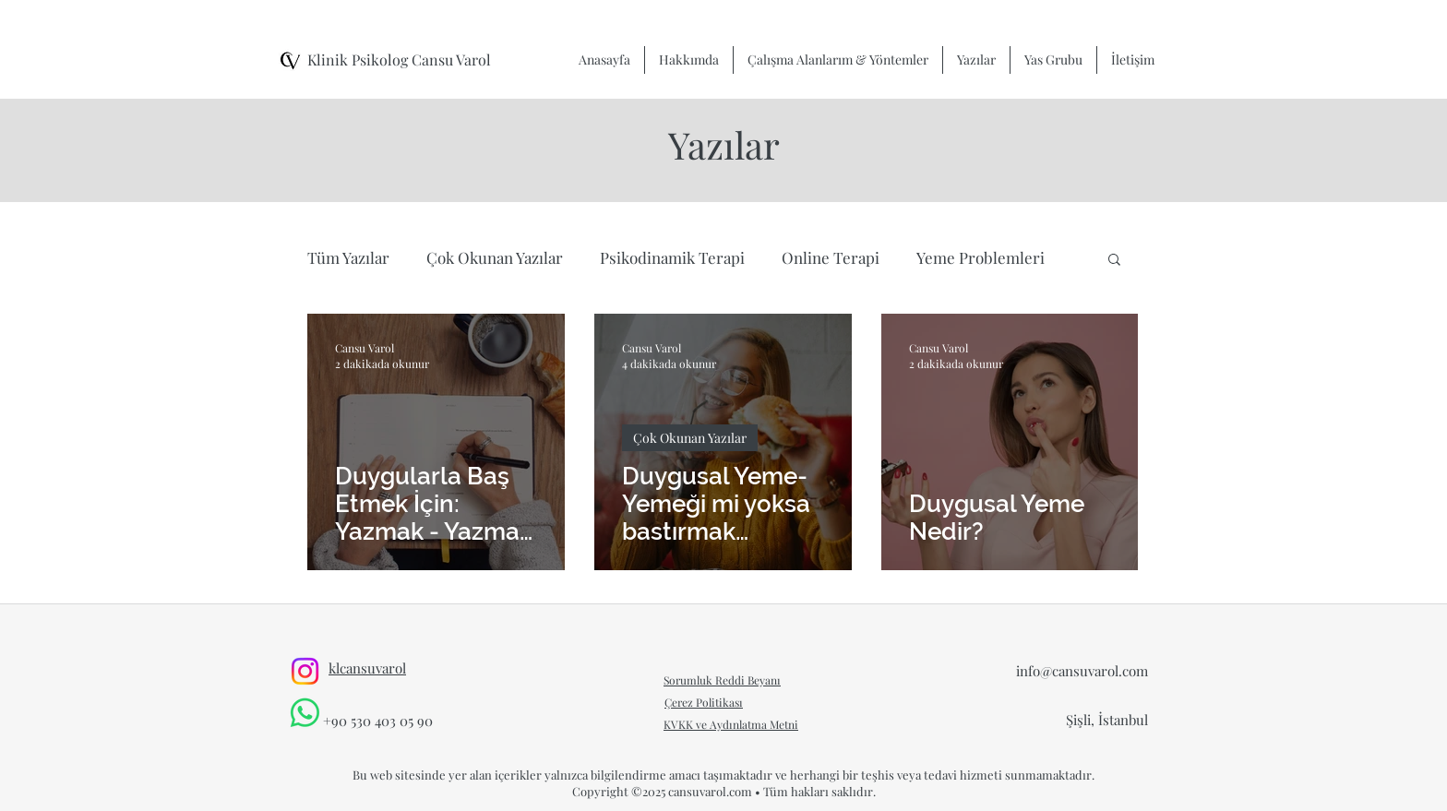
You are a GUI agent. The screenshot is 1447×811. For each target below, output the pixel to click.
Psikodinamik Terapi (672, 257)
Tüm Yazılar (348, 257)
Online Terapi (830, 257)
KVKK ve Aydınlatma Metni (731, 724)
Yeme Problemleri (980, 257)
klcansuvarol (367, 668)
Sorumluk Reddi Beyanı (722, 680)
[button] (1114, 260)
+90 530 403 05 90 (378, 720)
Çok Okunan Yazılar (494, 257)
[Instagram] (305, 671)
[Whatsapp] (305, 713)
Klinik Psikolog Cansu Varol (399, 59)
